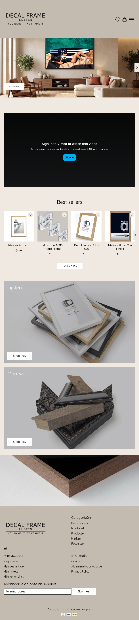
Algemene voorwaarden (87, 566)
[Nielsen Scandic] (19, 226)
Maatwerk (78, 528)
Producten (78, 533)
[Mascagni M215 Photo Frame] (52, 226)
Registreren (11, 561)
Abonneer (83, 591)
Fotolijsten (78, 543)
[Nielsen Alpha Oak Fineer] (120, 226)
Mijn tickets (11, 571)
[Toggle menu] (131, 19)
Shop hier (14, 86)
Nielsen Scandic (18, 245)
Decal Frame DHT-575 (86, 247)
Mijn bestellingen (14, 566)
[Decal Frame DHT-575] (86, 226)
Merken (76, 538)
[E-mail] (37, 591)
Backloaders (79, 523)
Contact (76, 561)
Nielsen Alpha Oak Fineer (120, 247)
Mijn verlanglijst (14, 576)
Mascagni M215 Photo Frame (53, 247)
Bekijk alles (69, 266)
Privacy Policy (80, 571)
